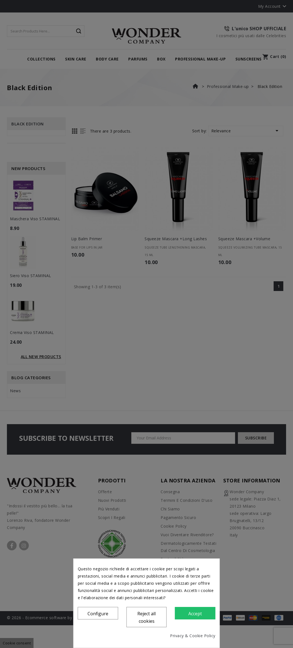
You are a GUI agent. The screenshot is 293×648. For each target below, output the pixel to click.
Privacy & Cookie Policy (192, 635)
